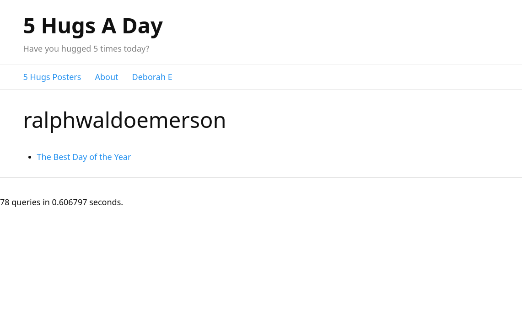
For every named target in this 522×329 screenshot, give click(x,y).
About (106, 76)
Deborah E (152, 76)
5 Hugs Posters (52, 76)
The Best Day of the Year (84, 156)
